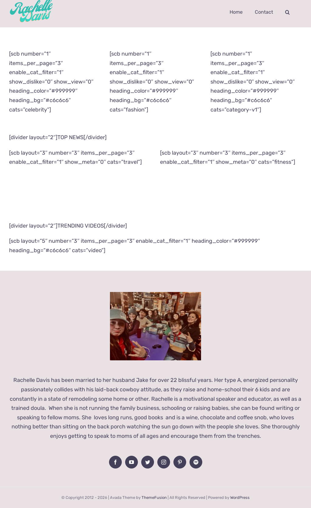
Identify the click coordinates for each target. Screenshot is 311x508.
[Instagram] (163, 462)
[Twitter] (147, 462)
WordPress (240, 497)
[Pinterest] (179, 462)
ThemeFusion (154, 497)
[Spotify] (196, 462)
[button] (287, 12)
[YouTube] (131, 462)
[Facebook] (115, 462)
